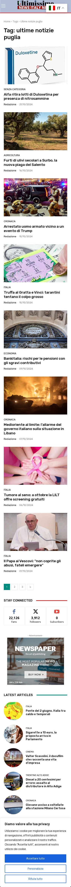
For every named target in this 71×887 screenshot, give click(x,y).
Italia (7, 287)
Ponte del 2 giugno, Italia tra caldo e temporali (46, 712)
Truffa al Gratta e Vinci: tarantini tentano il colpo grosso (32, 294)
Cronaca (10, 221)
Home (7, 21)
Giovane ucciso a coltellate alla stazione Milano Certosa (45, 806)
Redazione (10, 104)
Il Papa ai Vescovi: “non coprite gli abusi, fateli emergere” (32, 563)
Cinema (30, 752)
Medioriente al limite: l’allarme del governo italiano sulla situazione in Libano (34, 428)
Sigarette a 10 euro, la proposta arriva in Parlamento (41, 736)
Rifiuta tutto (35, 878)
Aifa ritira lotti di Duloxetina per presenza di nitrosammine (31, 96)
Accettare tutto (35, 858)
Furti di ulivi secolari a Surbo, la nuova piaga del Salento (30, 162)
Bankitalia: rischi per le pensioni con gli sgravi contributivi (34, 360)
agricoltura (12, 155)
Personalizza (35, 868)
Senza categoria (15, 89)
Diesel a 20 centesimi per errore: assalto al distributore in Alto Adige (44, 783)
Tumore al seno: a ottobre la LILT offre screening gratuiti (32, 497)
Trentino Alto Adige (37, 775)
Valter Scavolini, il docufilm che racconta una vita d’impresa (44, 759)
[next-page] (30, 587)
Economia (10, 353)
